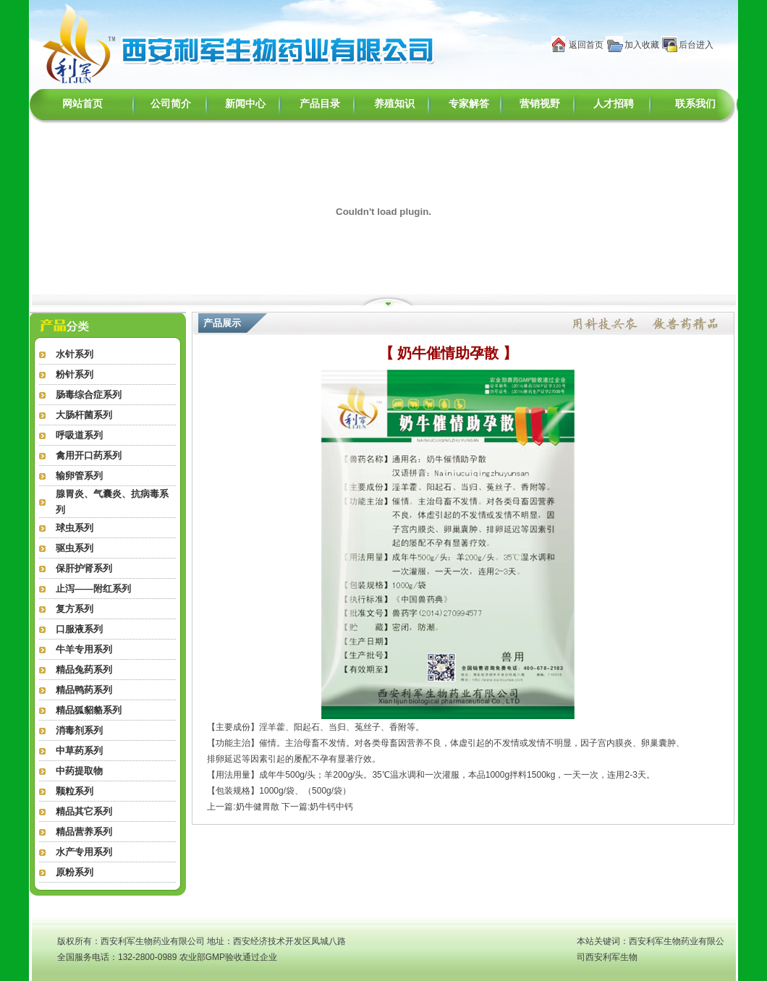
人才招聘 (613, 103)
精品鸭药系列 (84, 689)
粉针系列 (74, 374)
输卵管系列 (79, 475)
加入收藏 (641, 45)
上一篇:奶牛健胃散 (243, 807)
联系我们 (695, 103)
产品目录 (320, 103)
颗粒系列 (74, 791)
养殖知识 (394, 103)
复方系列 (74, 608)
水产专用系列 (84, 851)
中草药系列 (79, 750)
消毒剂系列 (79, 730)
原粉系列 (74, 872)
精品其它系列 (84, 811)
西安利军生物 (611, 957)
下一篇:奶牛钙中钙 (317, 807)
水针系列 (74, 354)
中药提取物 (79, 770)
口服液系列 (79, 629)
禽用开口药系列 (89, 455)
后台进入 (696, 45)
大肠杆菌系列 (84, 414)
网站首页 (82, 103)
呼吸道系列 (79, 435)
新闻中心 (245, 103)
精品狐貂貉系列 (89, 710)
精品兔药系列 (84, 669)
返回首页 (586, 45)
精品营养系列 (84, 831)
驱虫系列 (74, 548)
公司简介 (171, 103)
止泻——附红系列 (93, 588)
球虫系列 (74, 527)
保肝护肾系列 (84, 568)
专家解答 (469, 103)
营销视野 (540, 103)
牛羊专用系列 (84, 649)
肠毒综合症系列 (89, 394)
